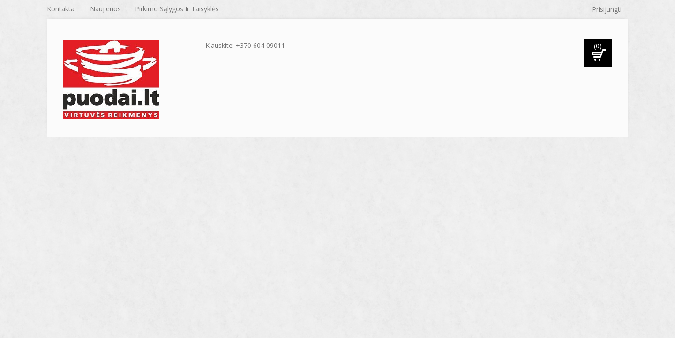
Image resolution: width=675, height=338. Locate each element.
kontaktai (61, 8)
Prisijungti (607, 9)
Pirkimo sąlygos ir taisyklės (177, 8)
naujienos (105, 8)
